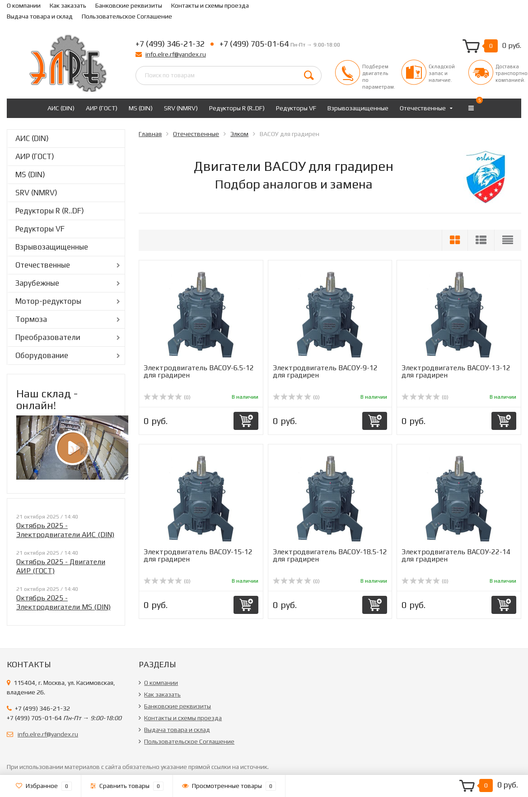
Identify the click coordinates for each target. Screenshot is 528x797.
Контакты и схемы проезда (210, 5)
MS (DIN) (141, 108)
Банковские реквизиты (128, 5)
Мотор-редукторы (48, 301)
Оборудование (41, 355)
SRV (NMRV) (181, 108)
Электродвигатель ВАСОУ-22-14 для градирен (456, 555)
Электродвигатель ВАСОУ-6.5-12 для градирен (199, 371)
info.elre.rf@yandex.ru (175, 54)
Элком (239, 133)
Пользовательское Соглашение (127, 16)
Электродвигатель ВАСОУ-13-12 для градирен (456, 371)
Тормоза (31, 319)
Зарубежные (37, 283)
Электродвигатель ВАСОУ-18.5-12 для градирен (330, 555)
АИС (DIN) (61, 108)
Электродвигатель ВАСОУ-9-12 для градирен (325, 371)
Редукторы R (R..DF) (237, 108)
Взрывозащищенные (357, 108)
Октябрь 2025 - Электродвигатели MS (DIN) (63, 602)
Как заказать (68, 5)
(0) (167, 397)
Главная (150, 133)
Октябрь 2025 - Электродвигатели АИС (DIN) (65, 530)
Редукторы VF (296, 108)
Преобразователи (47, 337)
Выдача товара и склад (40, 16)
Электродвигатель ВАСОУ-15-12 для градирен (198, 555)
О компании (24, 5)
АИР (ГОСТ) (101, 108)
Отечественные (423, 108)
